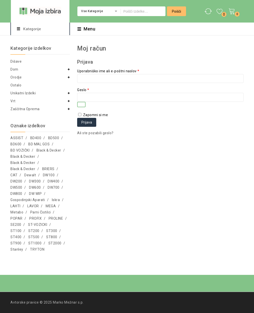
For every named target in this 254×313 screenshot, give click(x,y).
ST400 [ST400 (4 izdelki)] (16, 237)
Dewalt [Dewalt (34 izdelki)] (30, 175)
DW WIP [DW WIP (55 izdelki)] (35, 194)
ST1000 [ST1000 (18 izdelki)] (34, 243)
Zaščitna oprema (25, 109)
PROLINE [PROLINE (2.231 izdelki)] (56, 218)
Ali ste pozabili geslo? (95, 133)
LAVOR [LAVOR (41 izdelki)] (33, 206)
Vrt (13, 101)
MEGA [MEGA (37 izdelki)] (51, 206)
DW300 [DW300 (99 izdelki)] (35, 181)
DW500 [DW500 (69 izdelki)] (16, 187)
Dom (14, 69)
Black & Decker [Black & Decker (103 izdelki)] (22, 169)
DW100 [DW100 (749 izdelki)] (49, 175)
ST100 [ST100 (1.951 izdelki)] (16, 231)
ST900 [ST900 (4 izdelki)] (16, 243)
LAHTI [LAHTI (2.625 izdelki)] (15, 206)
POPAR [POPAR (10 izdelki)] (16, 218)
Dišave (16, 61)
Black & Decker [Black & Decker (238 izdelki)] (48, 150)
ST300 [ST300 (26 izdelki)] (51, 231)
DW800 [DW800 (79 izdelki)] (16, 194)
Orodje (16, 77)
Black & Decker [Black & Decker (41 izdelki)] (22, 163)
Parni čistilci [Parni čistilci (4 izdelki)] (40, 212)
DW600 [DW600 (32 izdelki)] (35, 187)
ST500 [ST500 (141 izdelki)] (33, 237)
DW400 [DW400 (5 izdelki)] (54, 181)
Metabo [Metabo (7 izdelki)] (16, 212)
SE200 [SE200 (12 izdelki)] (15, 225)
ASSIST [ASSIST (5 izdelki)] (16, 138)
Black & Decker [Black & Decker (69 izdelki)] (22, 156)
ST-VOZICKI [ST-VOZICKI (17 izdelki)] (37, 225)
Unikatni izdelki (23, 93)
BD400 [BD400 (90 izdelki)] (35, 138)
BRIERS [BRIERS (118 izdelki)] (48, 169)
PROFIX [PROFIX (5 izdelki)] (35, 218)
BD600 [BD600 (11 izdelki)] (16, 144)
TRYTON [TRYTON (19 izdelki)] (37, 249)
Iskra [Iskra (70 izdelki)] (56, 200)
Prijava (86, 122)
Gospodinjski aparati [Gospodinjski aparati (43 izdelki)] (27, 200)
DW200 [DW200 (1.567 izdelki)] (16, 181)
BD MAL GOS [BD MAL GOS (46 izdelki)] (39, 144)
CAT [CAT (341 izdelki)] (14, 175)
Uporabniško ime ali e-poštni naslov (108, 71)
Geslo (83, 90)
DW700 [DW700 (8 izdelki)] (54, 187)
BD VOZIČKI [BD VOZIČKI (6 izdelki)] (20, 150)
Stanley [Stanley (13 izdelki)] (16, 249)
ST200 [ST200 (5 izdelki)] (33, 231)
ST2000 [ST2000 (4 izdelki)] (55, 243)
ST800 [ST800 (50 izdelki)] (51, 237)
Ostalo (15, 85)
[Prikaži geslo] (81, 104)
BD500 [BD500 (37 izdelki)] (53, 138)
